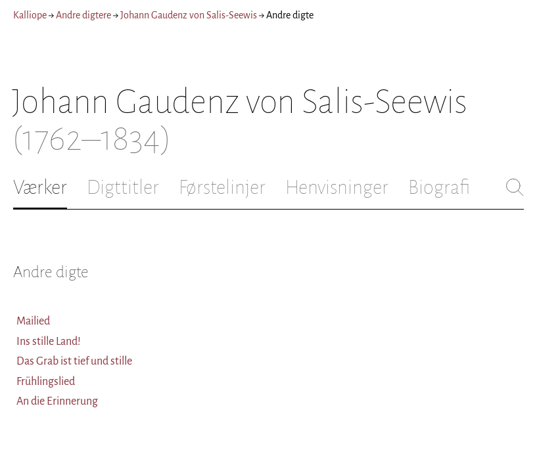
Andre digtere (83, 15)
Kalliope (30, 15)
